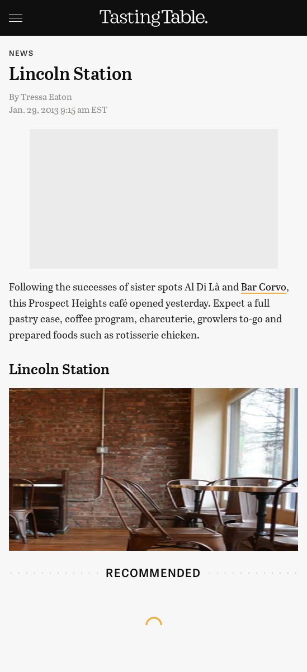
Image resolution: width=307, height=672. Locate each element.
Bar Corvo (263, 286)
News (21, 52)
